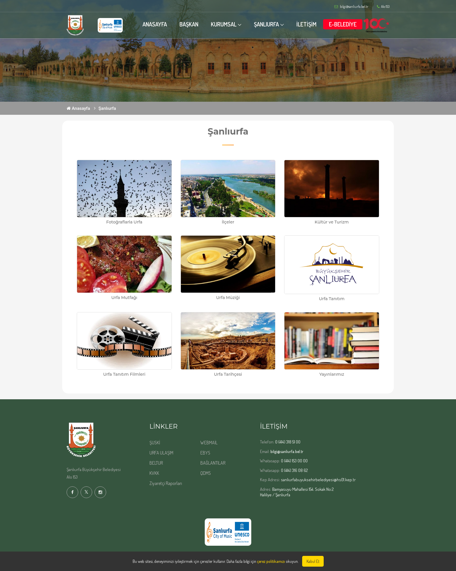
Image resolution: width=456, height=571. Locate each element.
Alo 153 (383, 6)
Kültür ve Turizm (332, 222)
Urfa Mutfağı (124, 297)
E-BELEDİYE (343, 24)
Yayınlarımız (331, 374)
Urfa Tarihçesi (228, 374)
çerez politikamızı (271, 561)
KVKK (154, 473)
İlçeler (228, 222)
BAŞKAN (188, 24)
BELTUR (156, 463)
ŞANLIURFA (266, 24)
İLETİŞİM (306, 24)
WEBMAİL (209, 442)
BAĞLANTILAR (212, 463)
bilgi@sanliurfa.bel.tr (286, 451)
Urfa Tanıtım (332, 298)
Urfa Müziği (228, 297)
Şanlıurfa (107, 108)
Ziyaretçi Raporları (165, 483)
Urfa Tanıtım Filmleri (124, 374)
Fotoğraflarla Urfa (124, 222)
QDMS (205, 473)
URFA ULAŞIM (161, 453)
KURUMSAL (223, 24)
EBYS (205, 453)
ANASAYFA (154, 24)
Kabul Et (313, 561)
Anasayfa (78, 108)
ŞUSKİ (154, 442)
